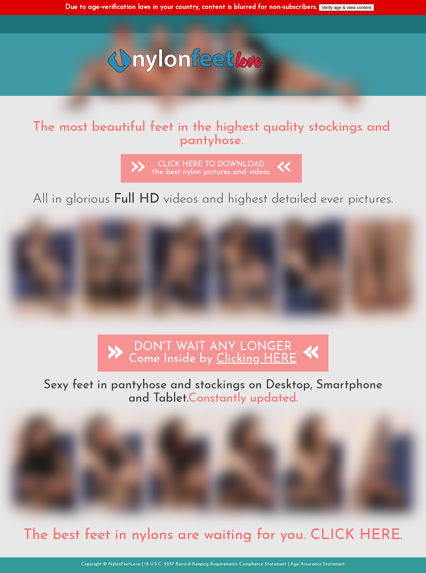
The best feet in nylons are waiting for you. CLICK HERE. (213, 535)
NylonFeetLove (124, 564)
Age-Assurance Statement (318, 564)
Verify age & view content (346, 7)
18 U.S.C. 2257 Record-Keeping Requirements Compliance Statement (215, 564)
